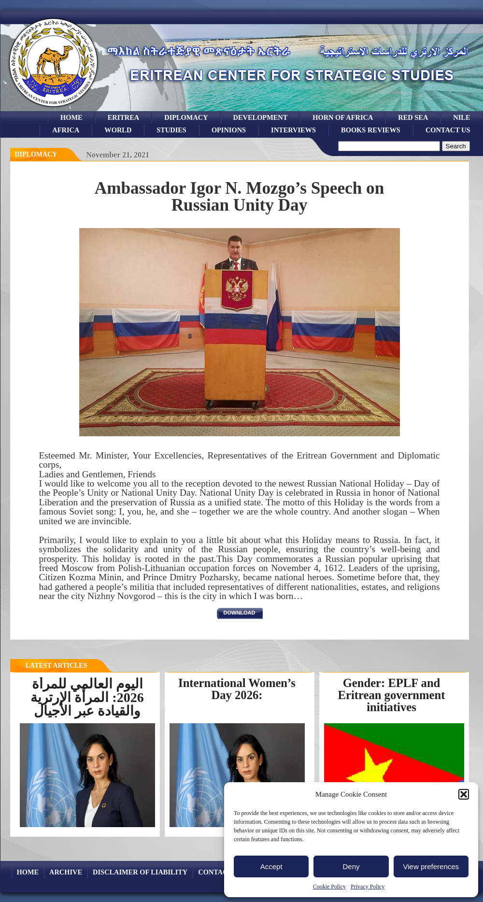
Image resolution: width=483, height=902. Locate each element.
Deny (350, 866)
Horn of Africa (343, 117)
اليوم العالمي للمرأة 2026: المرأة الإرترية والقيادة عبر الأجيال (86, 697)
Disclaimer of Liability (140, 872)
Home (71, 117)
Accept (271, 866)
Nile (461, 117)
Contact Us (448, 130)
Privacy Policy (367, 886)
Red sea (413, 117)
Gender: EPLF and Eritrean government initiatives (391, 694)
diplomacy (36, 154)
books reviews (370, 130)
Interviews (293, 130)
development (260, 117)
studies (171, 130)
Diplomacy (186, 117)
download (240, 613)
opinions (229, 130)
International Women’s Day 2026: (237, 689)
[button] (464, 794)
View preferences (431, 866)
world (117, 130)
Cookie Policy (329, 886)
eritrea (124, 117)
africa (65, 130)
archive (65, 872)
